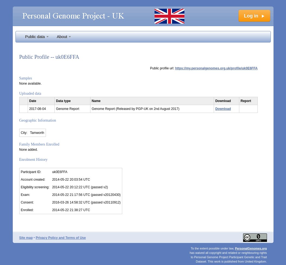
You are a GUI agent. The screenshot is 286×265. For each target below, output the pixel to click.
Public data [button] (37, 37)
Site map (26, 238)
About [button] (64, 37)
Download (223, 109)
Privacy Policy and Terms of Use (61, 238)
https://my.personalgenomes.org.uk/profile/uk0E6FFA (216, 68)
